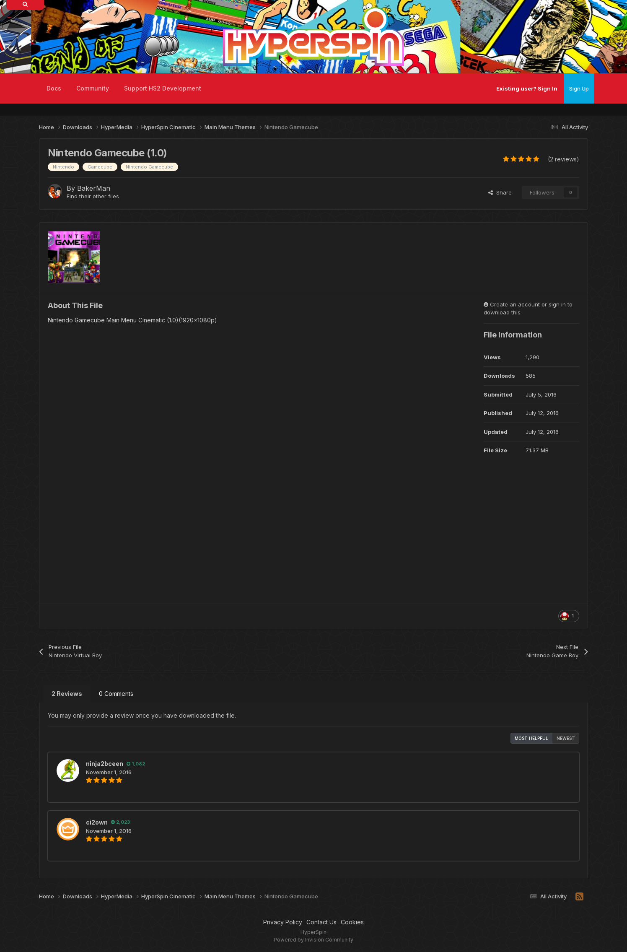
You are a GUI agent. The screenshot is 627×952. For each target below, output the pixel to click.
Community (92, 88)
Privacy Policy (282, 922)
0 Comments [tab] (116, 693)
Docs (54, 88)
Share (500, 192)
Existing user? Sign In (526, 88)
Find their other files (93, 196)
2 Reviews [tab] (67, 693)
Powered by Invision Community (313, 939)
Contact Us (321, 922)
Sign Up (579, 88)
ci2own (97, 822)
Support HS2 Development (162, 88)
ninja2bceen (104, 763)
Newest (566, 738)
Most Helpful (531, 738)
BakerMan (93, 188)
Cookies (352, 922)
